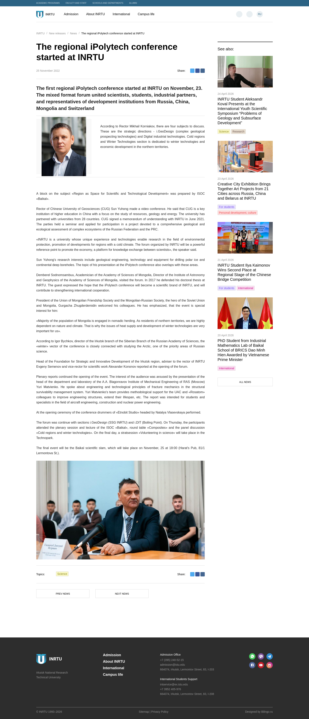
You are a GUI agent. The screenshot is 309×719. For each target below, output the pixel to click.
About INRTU (97, 14)
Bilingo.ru (267, 711)
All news (245, 382)
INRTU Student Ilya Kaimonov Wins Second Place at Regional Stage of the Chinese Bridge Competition (244, 272)
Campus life (148, 14)
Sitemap (144, 711)
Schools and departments (107, 3)
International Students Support (178, 679)
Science (62, 573)
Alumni (133, 3)
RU (259, 14)
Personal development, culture (237, 212)
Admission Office (170, 654)
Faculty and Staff (76, 3)
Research (238, 131)
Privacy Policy (159, 711)
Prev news (63, 593)
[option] (120, 510)
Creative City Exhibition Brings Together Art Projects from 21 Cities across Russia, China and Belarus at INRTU (244, 191)
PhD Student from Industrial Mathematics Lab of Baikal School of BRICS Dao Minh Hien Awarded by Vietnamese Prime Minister (243, 350)
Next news (122, 593)
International (123, 14)
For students (226, 207)
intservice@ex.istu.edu (174, 684)
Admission (73, 14)
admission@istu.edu (172, 664)
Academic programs (48, 3)
